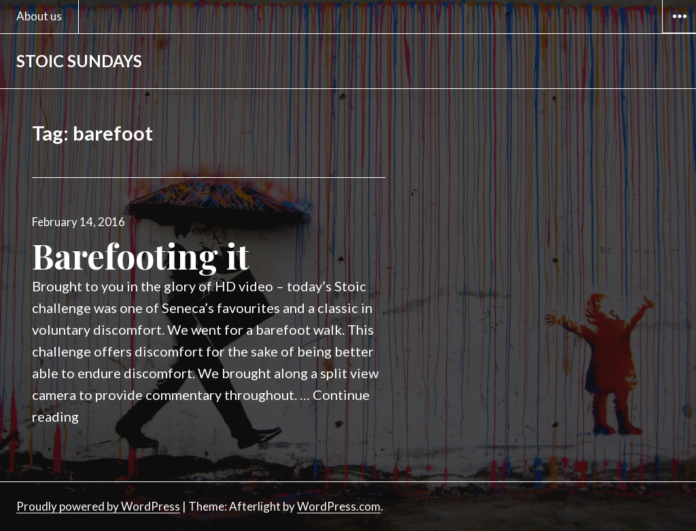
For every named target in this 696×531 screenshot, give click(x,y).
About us (39, 16)
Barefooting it (140, 255)
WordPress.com (339, 506)
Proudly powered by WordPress (98, 506)
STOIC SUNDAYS (79, 61)
